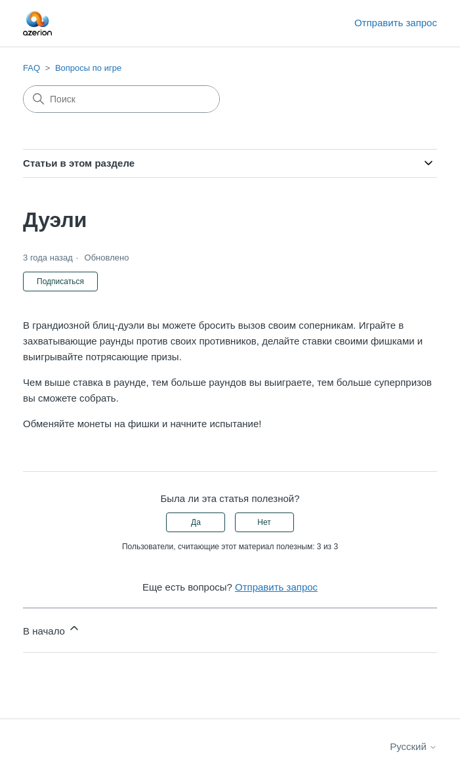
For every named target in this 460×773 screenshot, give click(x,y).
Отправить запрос (395, 22)
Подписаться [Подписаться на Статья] (60, 281)
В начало (52, 629)
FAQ (31, 68)
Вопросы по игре (88, 68)
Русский (413, 746)
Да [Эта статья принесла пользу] (196, 522)
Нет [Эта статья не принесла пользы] (263, 522)
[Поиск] (121, 99)
